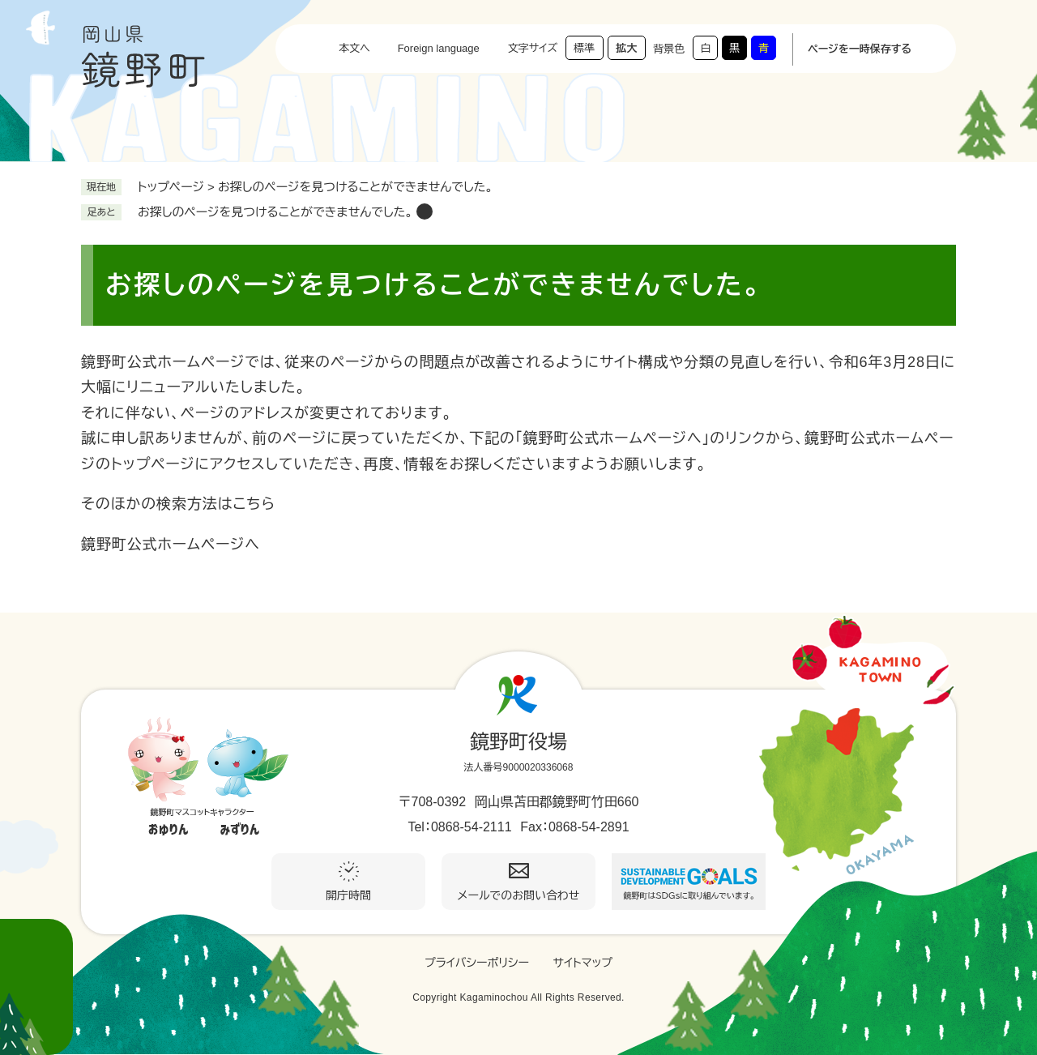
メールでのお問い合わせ (519, 895)
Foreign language (439, 48)
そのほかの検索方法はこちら (178, 504)
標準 (584, 48)
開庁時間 (348, 895)
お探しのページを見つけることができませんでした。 (275, 212)
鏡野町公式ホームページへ (170, 544)
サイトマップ (582, 962)
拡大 (626, 48)
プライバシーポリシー (477, 962)
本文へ (354, 48)
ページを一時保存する (859, 49)
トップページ (171, 187)
